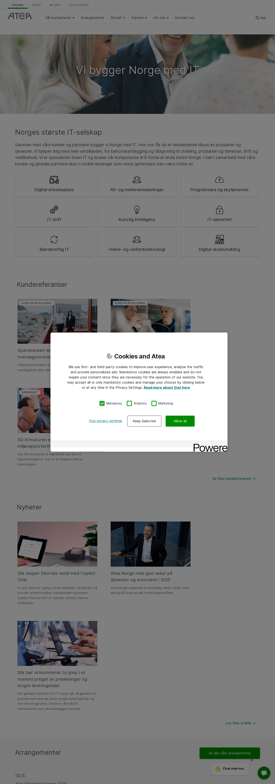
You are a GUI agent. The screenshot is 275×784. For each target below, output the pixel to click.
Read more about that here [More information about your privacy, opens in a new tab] (167, 387)
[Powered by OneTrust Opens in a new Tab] (209, 444)
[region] (139, 392)
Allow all (180, 421)
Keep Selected (144, 421)
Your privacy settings (105, 420)
